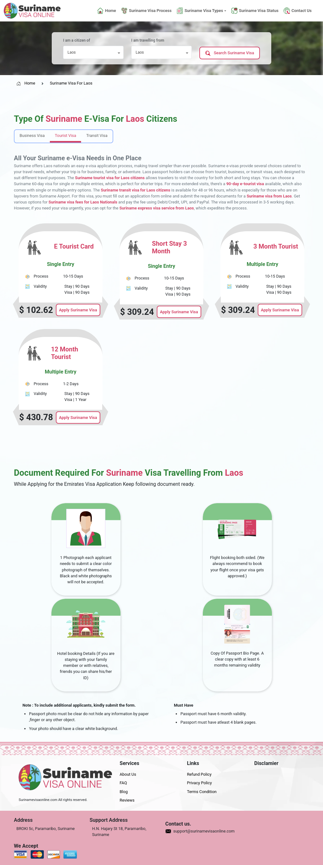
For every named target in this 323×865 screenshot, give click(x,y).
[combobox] (93, 52)
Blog (124, 791)
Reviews (127, 800)
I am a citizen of (76, 40)
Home (25, 83)
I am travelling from (147, 40)
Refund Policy (199, 774)
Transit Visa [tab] (96, 135)
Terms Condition (202, 791)
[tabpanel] (161, 324)
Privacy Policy (199, 782)
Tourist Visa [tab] (65, 135)
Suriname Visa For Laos (71, 83)
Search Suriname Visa (229, 53)
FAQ (123, 782)
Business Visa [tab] (32, 135)
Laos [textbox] (72, 52)
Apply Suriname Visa (78, 310)
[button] (201, 10)
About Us (128, 774)
